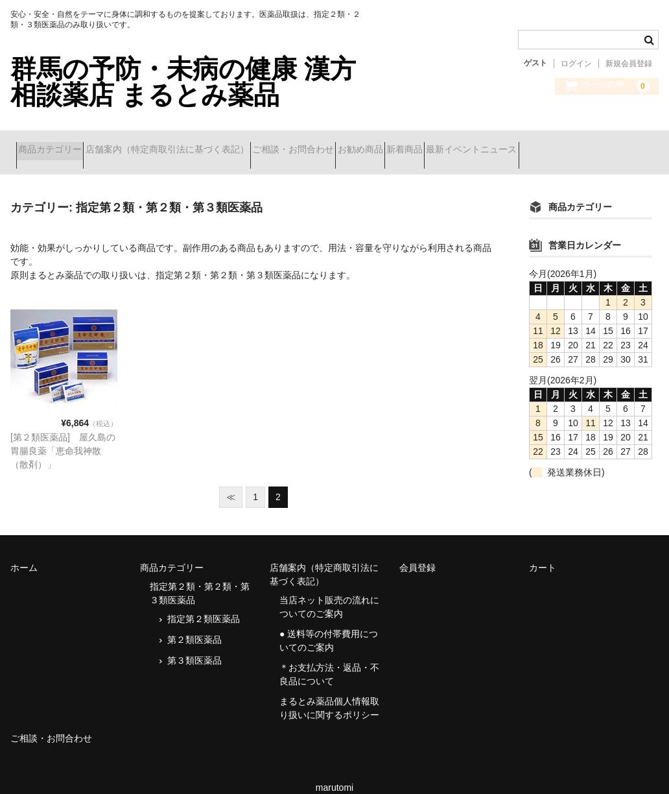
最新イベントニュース (592, 144)
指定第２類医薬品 (203, 602)
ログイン (576, 63)
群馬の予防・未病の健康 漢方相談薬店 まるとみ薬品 (183, 81)
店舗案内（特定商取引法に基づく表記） (195, 144)
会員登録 (417, 551)
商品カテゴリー (56, 144)
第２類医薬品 (194, 623)
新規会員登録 (628, 63)
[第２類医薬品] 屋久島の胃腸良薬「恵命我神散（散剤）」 (62, 434)
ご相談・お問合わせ (345, 144)
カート (542, 551)
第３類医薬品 (194, 644)
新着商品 (502, 144)
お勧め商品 (435, 144)
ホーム (24, 551)
